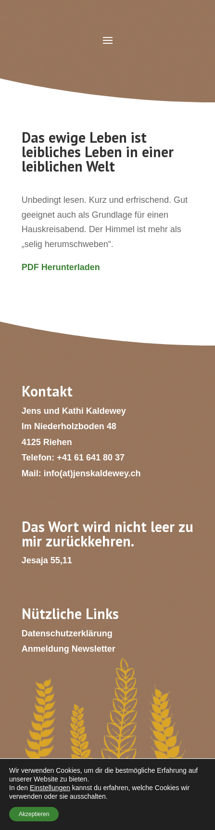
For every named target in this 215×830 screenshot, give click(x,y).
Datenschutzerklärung (67, 633)
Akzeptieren (34, 814)
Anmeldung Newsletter (68, 649)
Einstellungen (50, 788)
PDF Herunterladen (61, 267)
